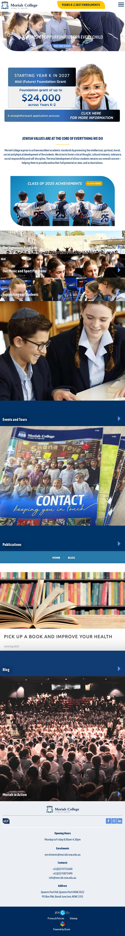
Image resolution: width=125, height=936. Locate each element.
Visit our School (62, 46)
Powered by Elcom (61, 929)
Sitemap (73, 918)
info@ (62, 877)
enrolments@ (62, 854)
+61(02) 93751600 (62, 869)
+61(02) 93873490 (62, 873)
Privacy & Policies (56, 918)
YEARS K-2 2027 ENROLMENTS (81, 5)
